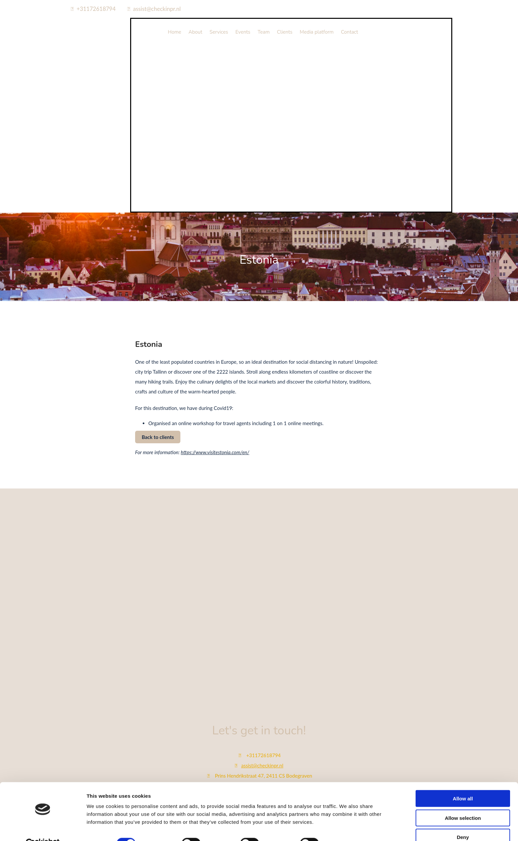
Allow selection (463, 802)
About (196, 32)
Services (218, 32)
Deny (463, 821)
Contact (349, 32)
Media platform (317, 32)
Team (264, 32)
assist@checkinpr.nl (157, 8)
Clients (284, 32)
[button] (157, 437)
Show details (346, 828)
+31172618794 (96, 8)
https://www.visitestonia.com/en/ (215, 452)
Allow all (463, 783)
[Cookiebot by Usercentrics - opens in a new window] (43, 828)
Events (243, 32)
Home (174, 32)
